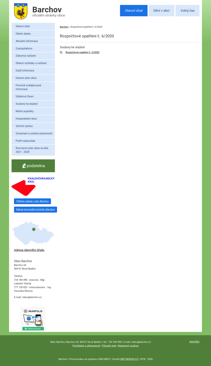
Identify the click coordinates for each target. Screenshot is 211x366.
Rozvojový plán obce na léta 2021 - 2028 (32, 150)
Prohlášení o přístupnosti (86, 345)
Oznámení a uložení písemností (34, 133)
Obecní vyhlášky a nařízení (31, 63)
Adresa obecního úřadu (29, 250)
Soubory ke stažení (27, 103)
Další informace (25, 70)
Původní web (109, 345)
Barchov (64, 27)
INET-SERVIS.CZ (129, 359)
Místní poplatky (25, 111)
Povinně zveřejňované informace (28, 87)
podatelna (33, 165)
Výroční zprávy (24, 126)
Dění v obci (161, 11)
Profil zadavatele (25, 140)
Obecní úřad (134, 11)
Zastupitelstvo (24, 48)
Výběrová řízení (24, 96)
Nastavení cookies (128, 345)
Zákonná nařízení (26, 55)
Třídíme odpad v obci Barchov (32, 201)
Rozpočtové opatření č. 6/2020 (82, 52)
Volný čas (188, 11)
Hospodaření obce (26, 118)
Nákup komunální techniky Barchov (35, 209)
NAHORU (194, 341)
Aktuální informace (27, 41)
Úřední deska (23, 33)
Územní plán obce (26, 78)
